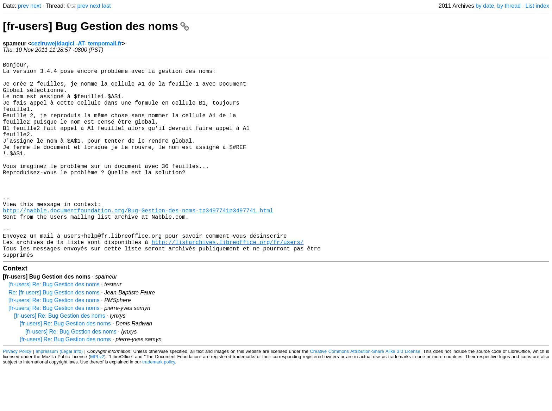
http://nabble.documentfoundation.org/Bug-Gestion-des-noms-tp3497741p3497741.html (138, 244)
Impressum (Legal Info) (59, 395)
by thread (509, 6)
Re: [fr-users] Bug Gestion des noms (54, 336)
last (106, 6)
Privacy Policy (17, 395)
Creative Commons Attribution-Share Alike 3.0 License (365, 395)
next (35, 6)
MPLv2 (97, 400)
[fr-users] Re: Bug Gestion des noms (54, 328)
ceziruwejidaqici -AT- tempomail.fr (76, 43)
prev (23, 6)
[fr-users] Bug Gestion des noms (96, 26)
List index (537, 6)
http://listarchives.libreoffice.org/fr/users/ (227, 283)
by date (485, 6)
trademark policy (158, 405)
